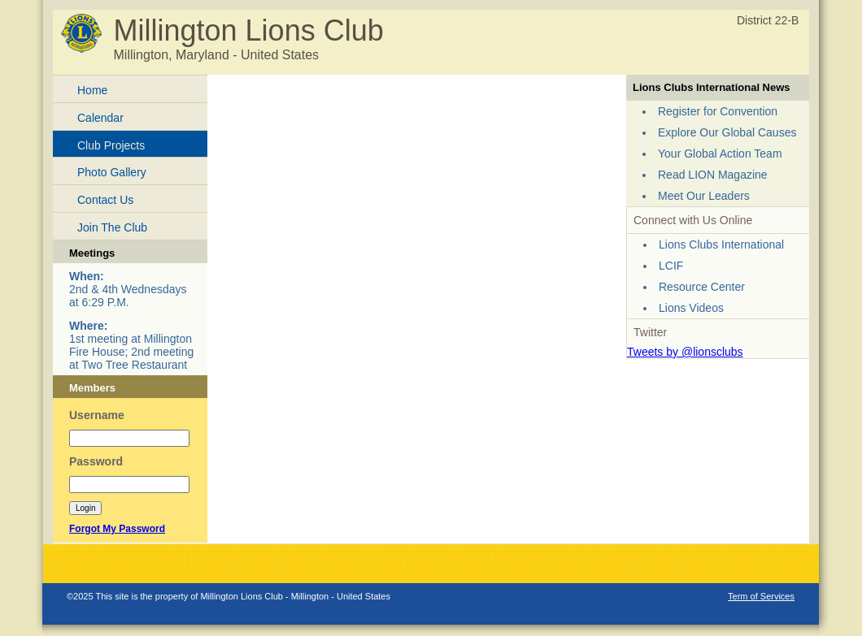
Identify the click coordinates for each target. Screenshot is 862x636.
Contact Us (105, 199)
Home (92, 90)
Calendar (100, 117)
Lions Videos (691, 307)
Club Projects (111, 145)
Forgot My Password (117, 528)
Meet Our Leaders (704, 195)
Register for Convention (717, 111)
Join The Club (112, 227)
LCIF (671, 265)
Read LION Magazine (713, 174)
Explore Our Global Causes (727, 132)
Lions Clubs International (721, 244)
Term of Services (761, 596)
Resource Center (702, 286)
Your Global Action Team (720, 153)
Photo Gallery (111, 172)
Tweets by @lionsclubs (685, 351)
